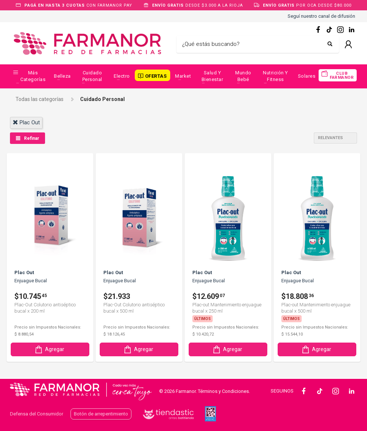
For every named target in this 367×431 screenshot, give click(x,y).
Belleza (62, 76)
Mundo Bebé (243, 76)
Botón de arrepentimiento (101, 414)
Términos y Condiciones (223, 391)
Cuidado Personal (92, 76)
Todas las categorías (40, 99)
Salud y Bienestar (212, 76)
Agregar (49, 349)
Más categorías (32, 76)
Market (183, 76)
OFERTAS (156, 76)
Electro (122, 76)
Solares (307, 76)
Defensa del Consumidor (36, 414)
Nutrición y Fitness (275, 76)
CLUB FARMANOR (342, 75)
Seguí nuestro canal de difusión (321, 16)
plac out (26, 122)
